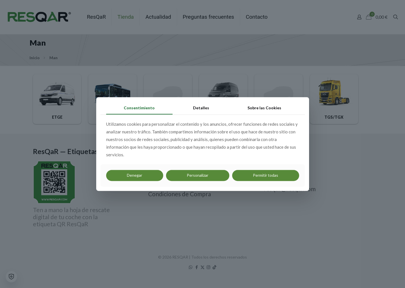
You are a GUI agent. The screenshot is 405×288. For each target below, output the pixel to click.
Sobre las (264, 107)
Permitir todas (265, 175)
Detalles (201, 107)
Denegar (134, 175)
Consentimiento (139, 107)
